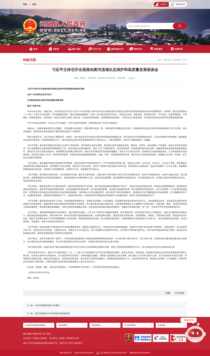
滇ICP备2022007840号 (84, 353)
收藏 (168, 293)
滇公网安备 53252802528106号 (112, 352)
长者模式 (161, 4)
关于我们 (47, 334)
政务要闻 (177, 60)
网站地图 (27, 334)
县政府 (54, 49)
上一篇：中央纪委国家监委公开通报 (43, 305)
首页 (33, 49)
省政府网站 (63, 325)
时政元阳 (94, 49)
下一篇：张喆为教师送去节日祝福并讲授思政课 (48, 313)
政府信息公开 (115, 49)
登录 (25, 4)
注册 (34, 4)
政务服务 (156, 49)
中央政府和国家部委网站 (35, 325)
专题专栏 (177, 49)
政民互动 (135, 49)
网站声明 (37, 334)
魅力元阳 (74, 49)
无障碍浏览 (178, 4)
